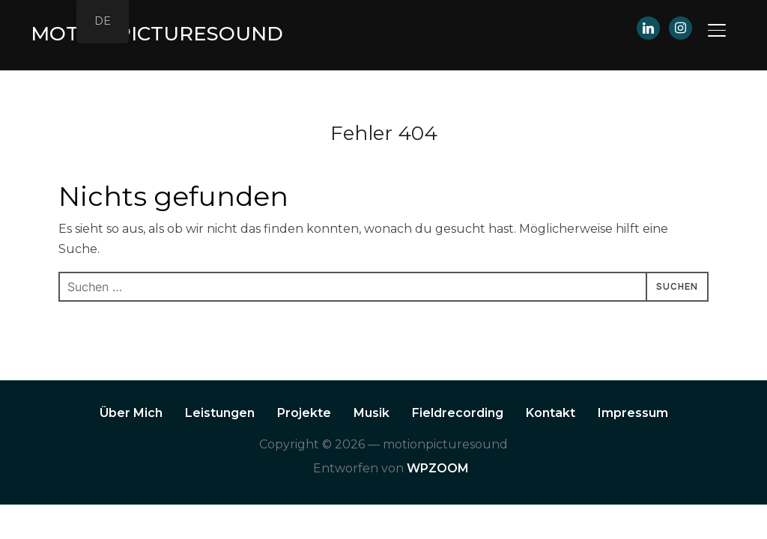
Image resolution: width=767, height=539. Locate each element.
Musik (371, 413)
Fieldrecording (457, 413)
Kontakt (550, 413)
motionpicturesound (157, 34)
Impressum (633, 413)
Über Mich (131, 413)
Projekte (304, 413)
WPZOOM (438, 468)
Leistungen (220, 413)
